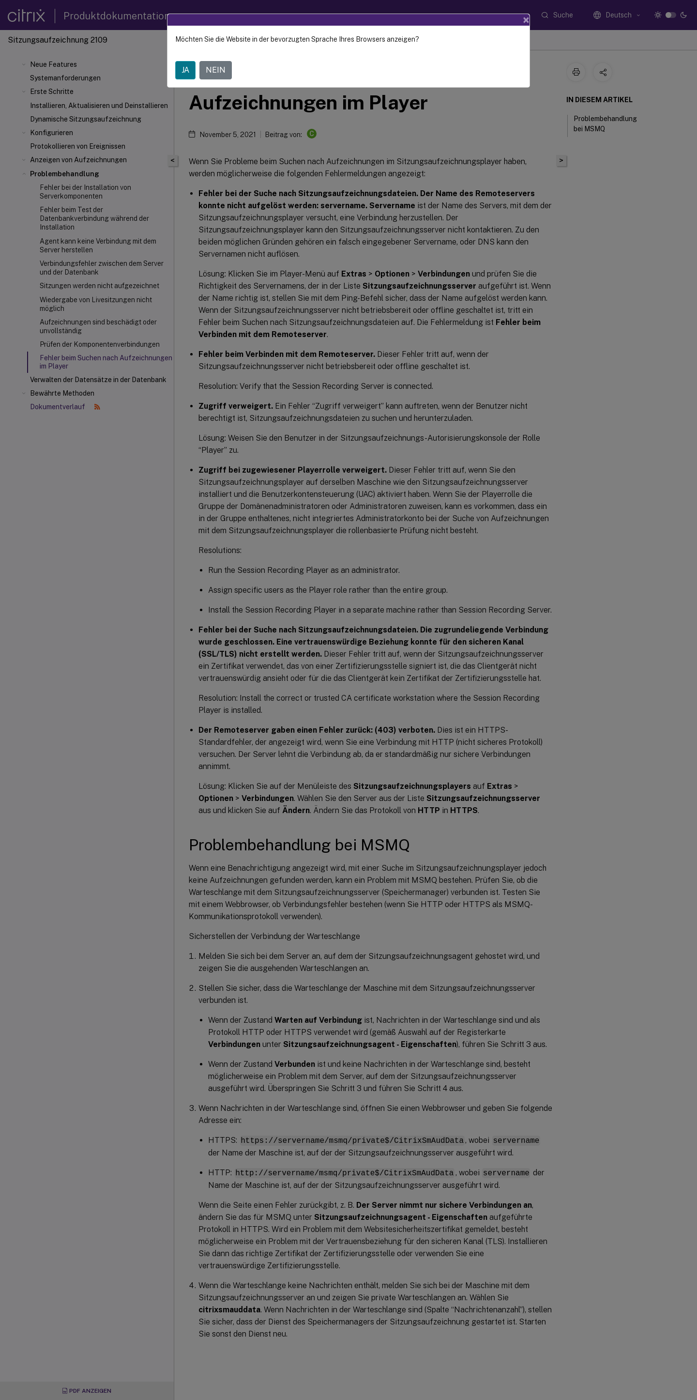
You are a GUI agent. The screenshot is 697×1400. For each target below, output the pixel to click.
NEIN (216, 70)
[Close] (526, 19)
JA (185, 70)
